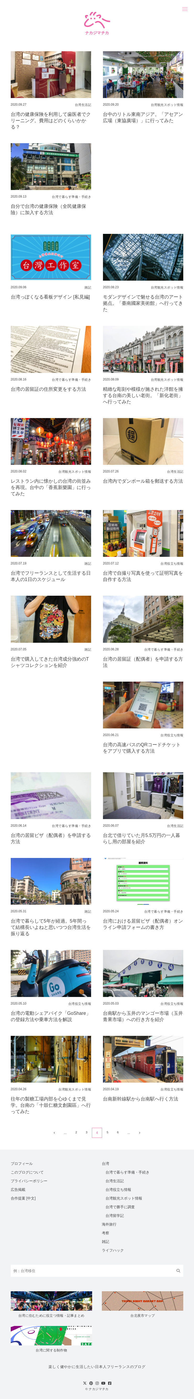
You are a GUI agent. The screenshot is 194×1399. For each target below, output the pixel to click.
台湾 (105, 1163)
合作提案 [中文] (23, 1198)
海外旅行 (109, 1224)
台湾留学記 (115, 1215)
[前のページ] (53, 1133)
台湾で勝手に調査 (120, 1207)
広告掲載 (18, 1189)
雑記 (105, 1241)
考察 (105, 1233)
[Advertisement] (143, 182)
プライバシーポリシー (29, 1181)
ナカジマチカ (98, 1389)
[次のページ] (140, 1133)
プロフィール (22, 1163)
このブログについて (27, 1172)
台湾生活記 (115, 1181)
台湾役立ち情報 (118, 1189)
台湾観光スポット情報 (124, 1198)
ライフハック (113, 1250)
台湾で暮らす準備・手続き (127, 1172)
